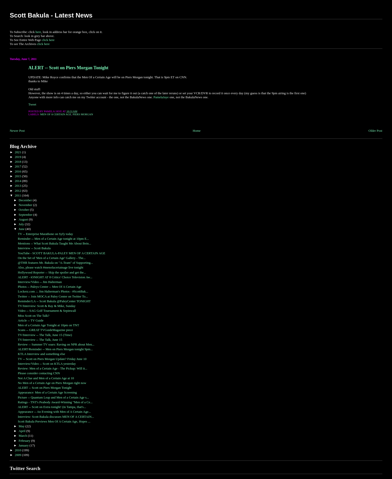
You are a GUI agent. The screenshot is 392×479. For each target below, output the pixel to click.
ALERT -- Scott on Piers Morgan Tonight (68, 67)
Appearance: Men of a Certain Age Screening (47, 392)
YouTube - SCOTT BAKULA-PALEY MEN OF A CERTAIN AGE (61, 253)
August (23, 219)
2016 (18, 171)
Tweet (32, 104)
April (22, 431)
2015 (18, 176)
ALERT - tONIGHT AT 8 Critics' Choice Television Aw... (55, 277)
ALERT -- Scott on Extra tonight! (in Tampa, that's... (52, 407)
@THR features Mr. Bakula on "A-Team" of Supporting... (55, 262)
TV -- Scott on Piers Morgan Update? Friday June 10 (52, 359)
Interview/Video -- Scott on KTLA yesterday (47, 364)
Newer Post (17, 130)
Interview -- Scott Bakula (34, 248)
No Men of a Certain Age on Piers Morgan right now (52, 383)
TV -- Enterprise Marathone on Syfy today (45, 234)
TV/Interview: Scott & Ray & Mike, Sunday (47, 306)
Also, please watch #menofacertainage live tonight (50, 267)
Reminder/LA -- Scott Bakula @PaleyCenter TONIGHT (54, 301)
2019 (18, 157)
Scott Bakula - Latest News (51, 15)
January (24, 445)
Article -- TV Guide (31, 320)
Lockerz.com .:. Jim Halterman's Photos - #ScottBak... (53, 291)
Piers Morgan (83, 114)
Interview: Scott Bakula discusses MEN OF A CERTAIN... (56, 416)
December (25, 200)
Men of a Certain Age (55, 114)
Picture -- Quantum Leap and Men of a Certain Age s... (53, 397)
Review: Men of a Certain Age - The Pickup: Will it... (52, 368)
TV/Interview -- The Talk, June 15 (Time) (45, 335)
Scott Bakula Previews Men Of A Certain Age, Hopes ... (54, 421)
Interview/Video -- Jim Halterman (40, 282)
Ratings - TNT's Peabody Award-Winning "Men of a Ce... (55, 402)
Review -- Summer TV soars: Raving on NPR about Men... (56, 344)
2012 (18, 190)
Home (197, 130)
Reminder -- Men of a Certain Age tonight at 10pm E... (53, 238)
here (38, 32)
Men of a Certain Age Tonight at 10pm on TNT (48, 325)
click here (48, 40)
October (24, 210)
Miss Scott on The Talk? (33, 316)
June (21, 229)
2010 (18, 450)
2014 (18, 181)
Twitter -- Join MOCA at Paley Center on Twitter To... (53, 296)
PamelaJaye (161, 97)
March (23, 436)
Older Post (375, 130)
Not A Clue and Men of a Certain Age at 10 (46, 378)
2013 (18, 186)
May (21, 426)
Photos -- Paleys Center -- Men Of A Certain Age (49, 286)
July (21, 224)
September (25, 214)
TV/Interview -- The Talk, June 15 (40, 340)
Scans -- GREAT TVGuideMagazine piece (45, 330)
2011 (18, 195)
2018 (18, 162)
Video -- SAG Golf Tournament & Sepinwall (47, 310)
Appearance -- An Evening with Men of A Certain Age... (54, 412)
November (25, 205)
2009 (18, 455)
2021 (18, 152)
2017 (18, 166)
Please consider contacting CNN (39, 373)
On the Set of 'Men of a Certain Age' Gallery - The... (52, 258)
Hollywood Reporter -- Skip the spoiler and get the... (52, 272)
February (24, 440)
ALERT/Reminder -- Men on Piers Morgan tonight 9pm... (55, 349)
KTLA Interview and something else (41, 354)
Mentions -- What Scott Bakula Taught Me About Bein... (54, 243)
